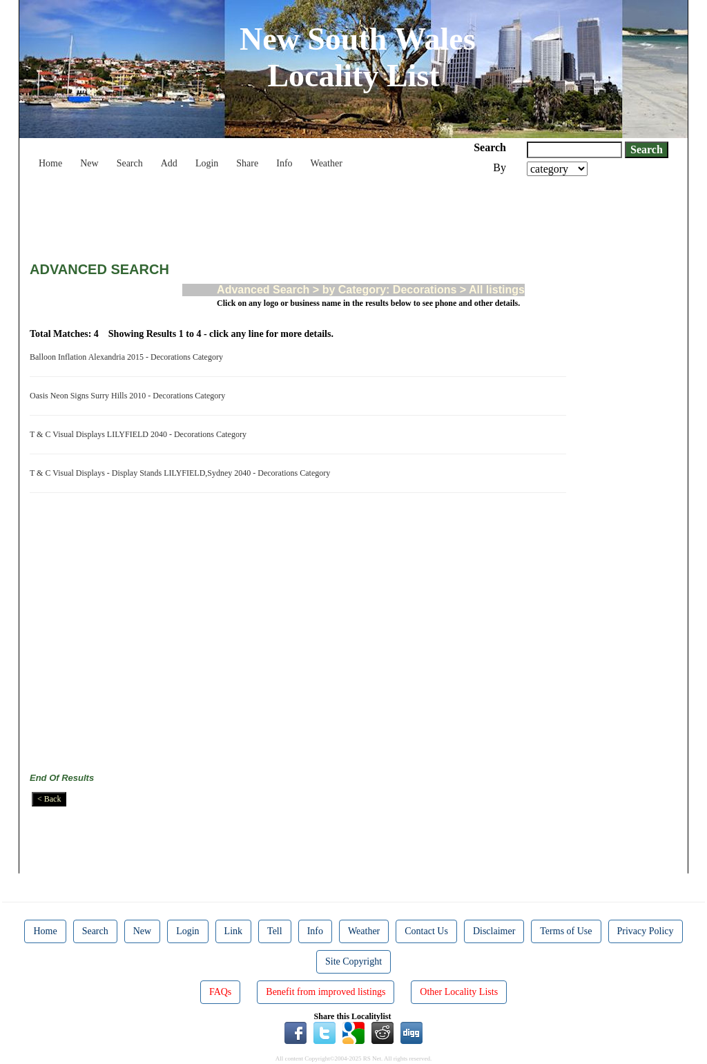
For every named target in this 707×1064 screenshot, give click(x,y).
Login (206, 163)
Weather (326, 163)
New (89, 163)
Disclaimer (494, 931)
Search (130, 163)
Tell (274, 931)
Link (233, 931)
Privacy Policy (645, 931)
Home (50, 163)
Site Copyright (353, 961)
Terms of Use (566, 931)
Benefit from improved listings (325, 992)
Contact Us (426, 931)
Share (247, 163)
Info (284, 163)
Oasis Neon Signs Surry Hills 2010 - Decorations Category (129, 395)
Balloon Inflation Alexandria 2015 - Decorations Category (128, 357)
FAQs (220, 992)
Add (169, 163)
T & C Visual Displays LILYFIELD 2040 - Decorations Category (140, 434)
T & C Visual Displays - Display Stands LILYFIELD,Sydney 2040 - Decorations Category (182, 473)
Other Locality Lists (459, 992)
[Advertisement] (281, 214)
